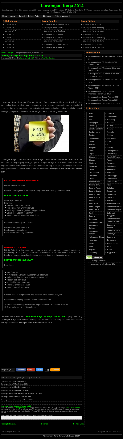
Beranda (44, 424)
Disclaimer (47, 16)
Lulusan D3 (9, 41)
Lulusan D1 (9, 34)
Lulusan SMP (10, 31)
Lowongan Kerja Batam (53, 34)
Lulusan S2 (9, 47)
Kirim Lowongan (61, 16)
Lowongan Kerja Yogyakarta (94, 47)
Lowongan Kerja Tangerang (94, 44)
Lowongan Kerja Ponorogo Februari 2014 (16, 397)
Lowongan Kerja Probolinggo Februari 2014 (17, 400)
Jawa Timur (45, 58)
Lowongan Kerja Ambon (53, 41)
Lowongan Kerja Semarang (94, 38)
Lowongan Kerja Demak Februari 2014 (103, 100)
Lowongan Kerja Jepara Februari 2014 (103, 97)
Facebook (21, 370)
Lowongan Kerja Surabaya (93, 41)
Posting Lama (78, 424)
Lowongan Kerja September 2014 (103, 264)
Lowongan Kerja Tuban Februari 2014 (15, 384)
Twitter (40, 370)
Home (4, 16)
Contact (22, 16)
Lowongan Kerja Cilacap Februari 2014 (104, 103)
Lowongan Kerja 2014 (27, 58)
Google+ (31, 370)
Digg (47, 370)
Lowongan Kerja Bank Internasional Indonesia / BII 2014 (21, 393)
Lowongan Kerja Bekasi (53, 38)
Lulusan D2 (9, 38)
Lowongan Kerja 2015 (99, 261)
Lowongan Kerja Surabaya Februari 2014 (16, 406)
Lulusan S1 (9, 44)
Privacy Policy (33, 16)
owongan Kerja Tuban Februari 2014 (35, 323)
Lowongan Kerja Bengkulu (54, 47)
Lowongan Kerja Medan (92, 34)
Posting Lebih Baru (8, 424)
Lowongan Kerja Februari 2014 (56, 24)
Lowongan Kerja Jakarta (53, 28)
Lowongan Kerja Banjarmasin (56, 44)
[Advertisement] (24, 79)
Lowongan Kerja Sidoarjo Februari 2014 (15, 387)
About (12, 16)
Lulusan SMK (10, 28)
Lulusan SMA (10, 24)
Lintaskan (55, 370)
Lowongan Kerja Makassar (93, 31)
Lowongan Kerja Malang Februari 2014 (15, 390)
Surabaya (9, 53)
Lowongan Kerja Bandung (54, 31)
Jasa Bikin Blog (114, 432)
